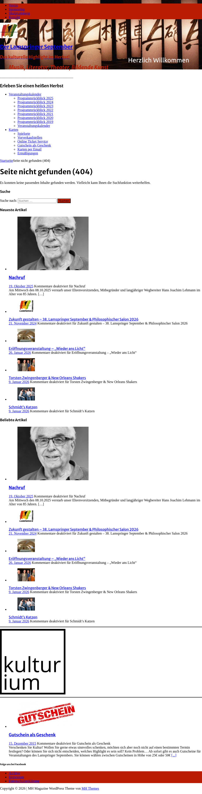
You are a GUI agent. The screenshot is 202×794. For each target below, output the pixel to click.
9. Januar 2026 (19, 382)
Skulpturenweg (19, 13)
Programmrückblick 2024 (35, 102)
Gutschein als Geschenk (34, 145)
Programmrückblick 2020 (35, 118)
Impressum (16, 777)
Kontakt (14, 17)
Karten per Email (29, 149)
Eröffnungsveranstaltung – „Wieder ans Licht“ (47, 348)
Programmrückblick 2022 (35, 110)
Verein (13, 5)
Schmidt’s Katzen (23, 407)
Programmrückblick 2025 (35, 98)
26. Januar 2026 (20, 352)
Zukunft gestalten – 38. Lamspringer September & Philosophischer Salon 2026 (74, 319)
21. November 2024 (23, 323)
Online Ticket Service (32, 141)
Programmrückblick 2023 (35, 106)
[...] (173, 755)
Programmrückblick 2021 (35, 114)
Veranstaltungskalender (25, 94)
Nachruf (17, 277)
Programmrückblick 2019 (35, 122)
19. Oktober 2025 (21, 286)
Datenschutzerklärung (24, 781)
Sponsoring (17, 9)
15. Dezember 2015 (22, 743)
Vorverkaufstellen (29, 137)
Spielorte (23, 133)
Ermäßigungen (27, 153)
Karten (13, 129)
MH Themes (90, 788)
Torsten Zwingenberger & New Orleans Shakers (47, 378)
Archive (14, 773)
